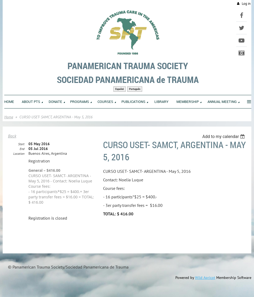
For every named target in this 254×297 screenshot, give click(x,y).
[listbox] (224, 136)
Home (8, 117)
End (22, 149)
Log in (246, 3)
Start (21, 144)
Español (119, 89)
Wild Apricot (205, 277)
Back (12, 136)
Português (134, 89)
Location (18, 154)
